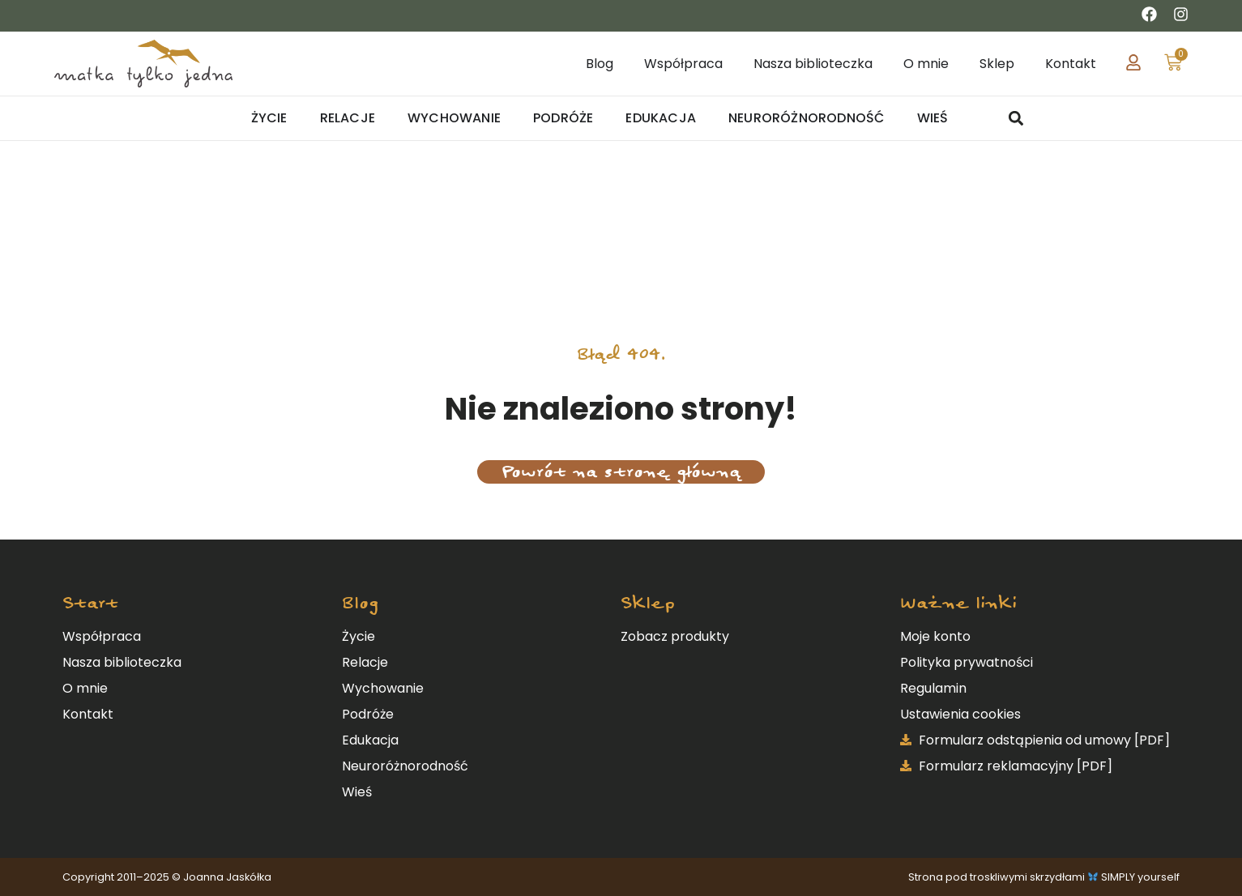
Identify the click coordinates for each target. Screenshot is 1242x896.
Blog (360, 603)
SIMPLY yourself (1140, 877)
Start (90, 603)
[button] (1016, 118)
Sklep (648, 603)
